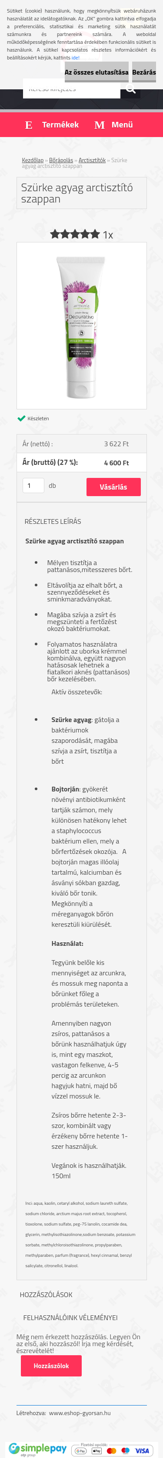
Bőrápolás (61, 160)
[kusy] (33, 485)
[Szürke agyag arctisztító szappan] (81, 246)
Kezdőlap (33, 160)
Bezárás (144, 72)
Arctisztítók (92, 160)
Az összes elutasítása (97, 72)
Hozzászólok (51, 1366)
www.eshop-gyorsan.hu (80, 1412)
